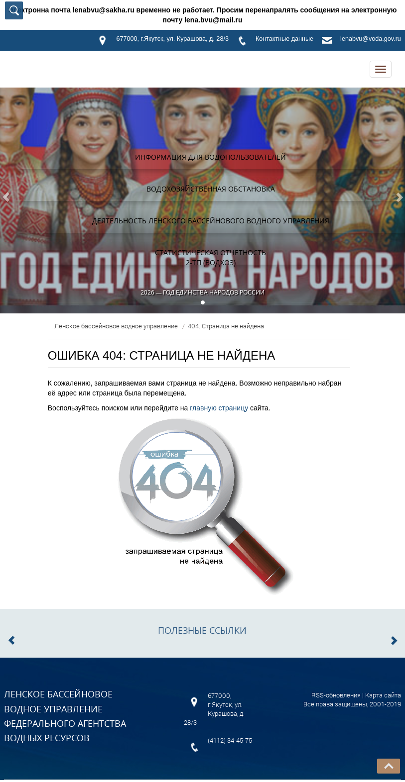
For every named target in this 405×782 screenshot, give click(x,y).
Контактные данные (284, 38)
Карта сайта (383, 695)
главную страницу (219, 408)
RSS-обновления (336, 695)
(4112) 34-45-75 (230, 740)
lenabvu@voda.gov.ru (370, 38)
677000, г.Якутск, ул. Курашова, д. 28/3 (172, 38)
